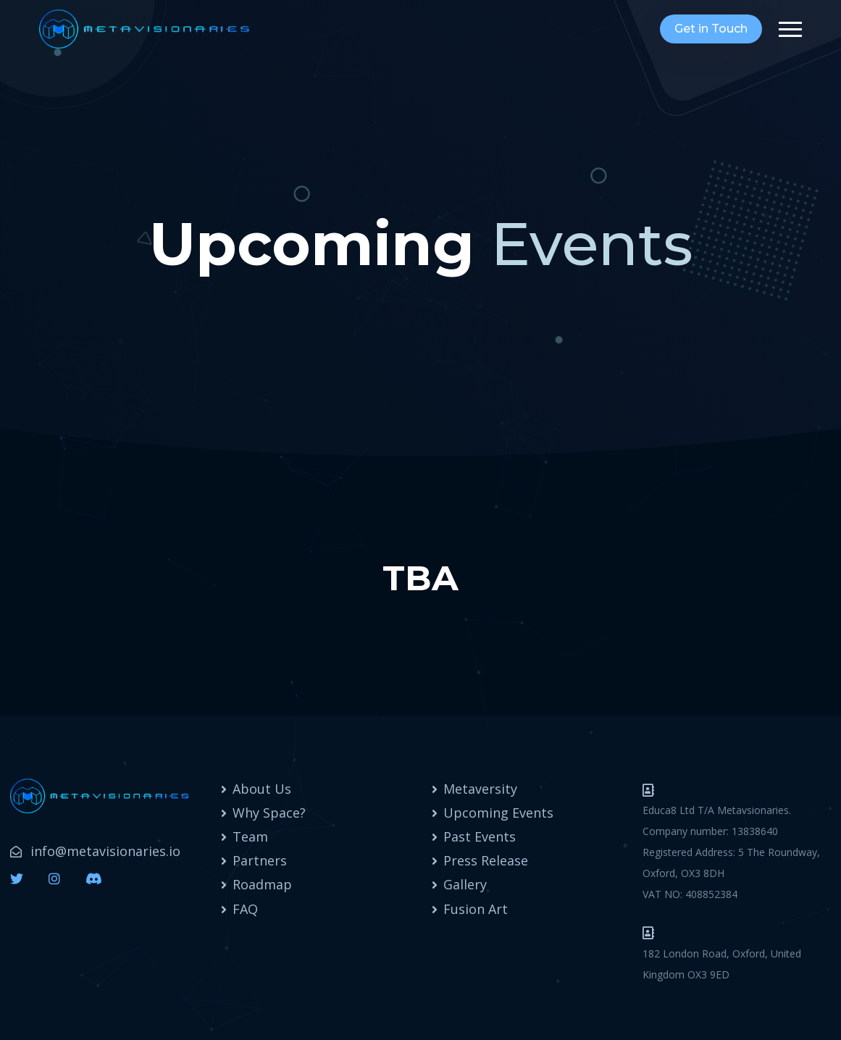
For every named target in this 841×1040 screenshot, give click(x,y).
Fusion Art (475, 909)
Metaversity (480, 788)
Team (250, 836)
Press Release (485, 860)
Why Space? (269, 812)
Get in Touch (711, 28)
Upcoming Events (498, 812)
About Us (262, 788)
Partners (260, 860)
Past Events (479, 836)
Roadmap (262, 884)
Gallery (465, 884)
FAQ (245, 909)
